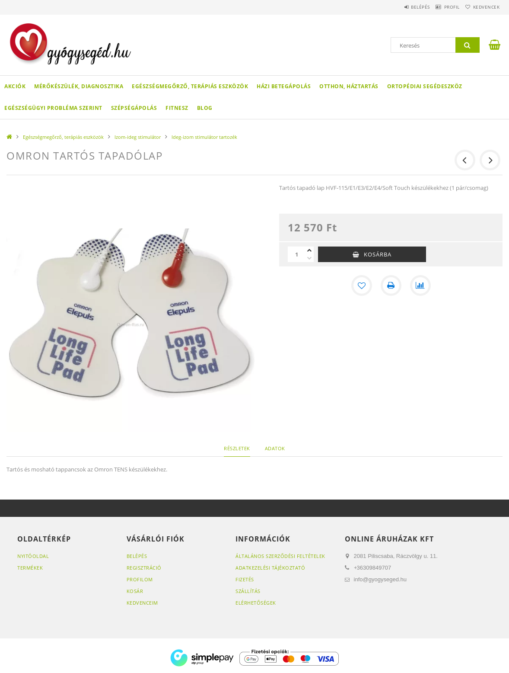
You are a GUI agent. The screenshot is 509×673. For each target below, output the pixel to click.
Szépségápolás (134, 108)
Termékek (30, 567)
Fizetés (244, 579)
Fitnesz (176, 108)
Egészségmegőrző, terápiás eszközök (190, 86)
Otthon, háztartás (349, 86)
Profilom (140, 579)
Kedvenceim (142, 602)
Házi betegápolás (284, 86)
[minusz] (309, 258)
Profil (441, 7)
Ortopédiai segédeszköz (424, 86)
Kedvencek (482, 7)
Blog (205, 108)
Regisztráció (144, 567)
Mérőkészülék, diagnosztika (78, 86)
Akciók (14, 86)
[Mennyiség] (296, 254)
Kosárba (377, 254)
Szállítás (248, 591)
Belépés (402, 7)
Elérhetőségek (255, 602)
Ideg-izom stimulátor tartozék (204, 137)
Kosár (135, 591)
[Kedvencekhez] (361, 285)
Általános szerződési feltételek (280, 556)
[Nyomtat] (391, 285)
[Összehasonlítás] (420, 285)
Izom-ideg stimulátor (138, 137)
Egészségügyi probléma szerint (53, 108)
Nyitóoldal (33, 556)
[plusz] (309, 250)
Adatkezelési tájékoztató (270, 567)
